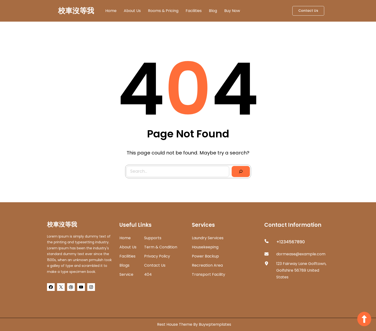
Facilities (127, 256)
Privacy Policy (157, 256)
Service (126, 274)
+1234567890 (290, 242)
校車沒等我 (76, 11)
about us (127, 247)
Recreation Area (207, 265)
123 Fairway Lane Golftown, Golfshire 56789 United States (301, 270)
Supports (152, 238)
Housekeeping (205, 247)
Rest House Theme (175, 324)
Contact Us (308, 10)
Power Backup (205, 256)
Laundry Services (207, 238)
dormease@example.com (300, 254)
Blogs (124, 265)
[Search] (238, 169)
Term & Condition (160, 247)
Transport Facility (208, 274)
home (125, 238)
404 (148, 274)
